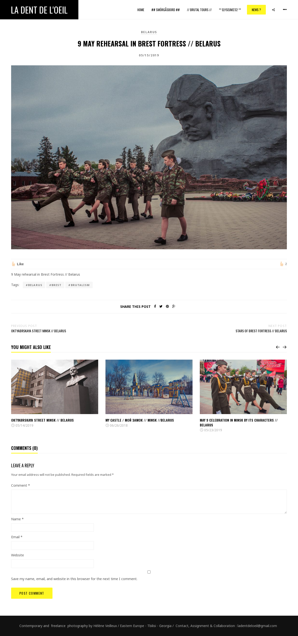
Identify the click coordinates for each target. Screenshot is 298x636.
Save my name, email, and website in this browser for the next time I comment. (74, 578)
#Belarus (34, 285)
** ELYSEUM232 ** (230, 9)
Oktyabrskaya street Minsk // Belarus (42, 420)
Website (17, 555)
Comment (20, 485)
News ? (256, 9)
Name (17, 519)
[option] (54, 394)
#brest (55, 285)
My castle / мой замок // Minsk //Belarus (139, 420)
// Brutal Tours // (199, 9)
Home (140, 9)
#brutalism (79, 285)
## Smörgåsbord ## (165, 9)
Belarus (149, 32)
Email (16, 537)
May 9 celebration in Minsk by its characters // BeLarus (239, 422)
